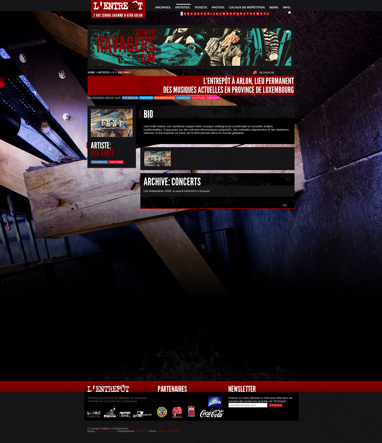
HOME (91, 72)
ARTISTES (182, 7)
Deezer (213, 97)
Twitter (146, 97)
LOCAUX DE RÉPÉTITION (247, 7)
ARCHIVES (162, 7)
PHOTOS (218, 7)
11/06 (147, 58)
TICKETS (200, 7)
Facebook (130, 97)
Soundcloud (164, 97)
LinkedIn (183, 97)
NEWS (273, 7)
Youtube (199, 97)
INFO (286, 7)
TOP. (285, 205)
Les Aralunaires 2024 (157, 191)
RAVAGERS (126, 44)
